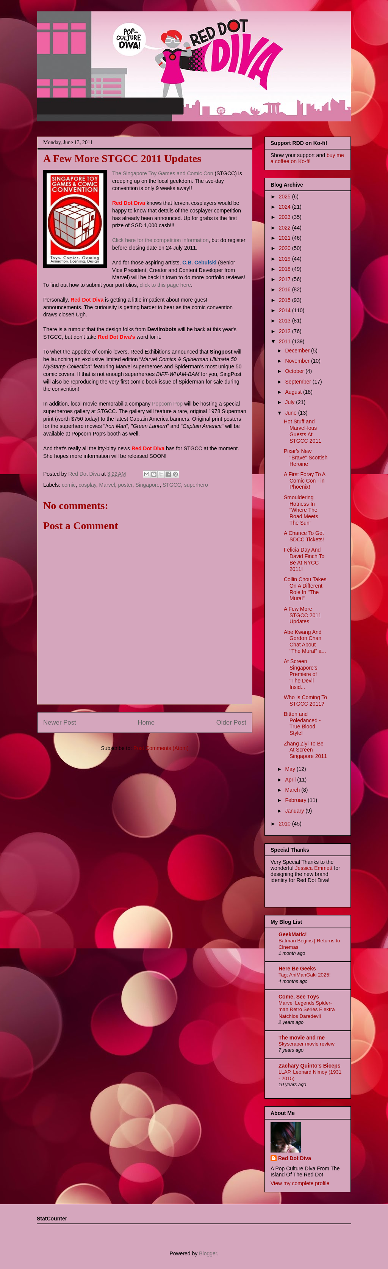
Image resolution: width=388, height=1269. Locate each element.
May (290, 769)
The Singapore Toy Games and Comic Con (162, 173)
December (298, 351)
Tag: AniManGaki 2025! (304, 975)
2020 (285, 248)
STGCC (172, 485)
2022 (285, 228)
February (296, 800)
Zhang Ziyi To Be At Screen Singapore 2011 (305, 750)
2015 (285, 300)
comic (69, 485)
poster (125, 485)
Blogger (208, 1253)
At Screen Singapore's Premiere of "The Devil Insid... (301, 674)
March (293, 790)
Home (146, 722)
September (298, 382)
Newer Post (59, 722)
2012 (285, 331)
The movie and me (301, 1038)
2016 (285, 289)
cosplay (87, 485)
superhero (196, 485)
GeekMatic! (292, 934)
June (291, 413)
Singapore (147, 485)
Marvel (107, 485)
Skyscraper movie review (306, 1044)
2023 (285, 217)
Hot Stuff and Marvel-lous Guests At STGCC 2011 (302, 430)
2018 (285, 269)
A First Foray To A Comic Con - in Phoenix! (304, 480)
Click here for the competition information (160, 240)
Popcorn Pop (167, 404)
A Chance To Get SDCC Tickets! (304, 536)
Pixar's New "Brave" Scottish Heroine (305, 457)
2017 (285, 279)
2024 (285, 207)
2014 (285, 310)
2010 (285, 824)
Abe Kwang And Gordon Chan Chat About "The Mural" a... (305, 641)
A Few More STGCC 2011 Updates (302, 615)
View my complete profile (300, 1183)
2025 (285, 196)
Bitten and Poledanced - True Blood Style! (302, 723)
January (295, 811)
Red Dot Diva (294, 1158)
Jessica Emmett (314, 868)
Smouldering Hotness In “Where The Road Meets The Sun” (301, 510)
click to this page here (165, 285)
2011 (285, 341)
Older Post (231, 722)
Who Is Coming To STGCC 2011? (305, 700)
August (294, 392)
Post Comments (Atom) (160, 748)
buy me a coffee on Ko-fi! (307, 158)
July (290, 402)
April (291, 780)
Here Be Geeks (297, 969)
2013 (285, 321)
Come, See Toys (298, 997)
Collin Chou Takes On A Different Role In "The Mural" (305, 588)
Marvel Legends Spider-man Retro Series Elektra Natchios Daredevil (306, 1009)
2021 (285, 238)
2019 (285, 259)
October (295, 371)
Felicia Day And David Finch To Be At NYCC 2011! (304, 559)
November (298, 361)
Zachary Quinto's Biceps (309, 1066)
